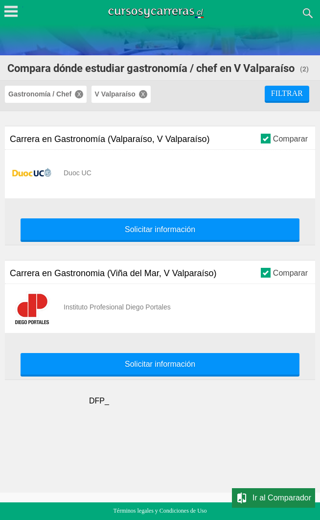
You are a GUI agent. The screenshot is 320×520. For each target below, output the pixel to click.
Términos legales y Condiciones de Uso (160, 510)
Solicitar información (160, 230)
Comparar (284, 138)
